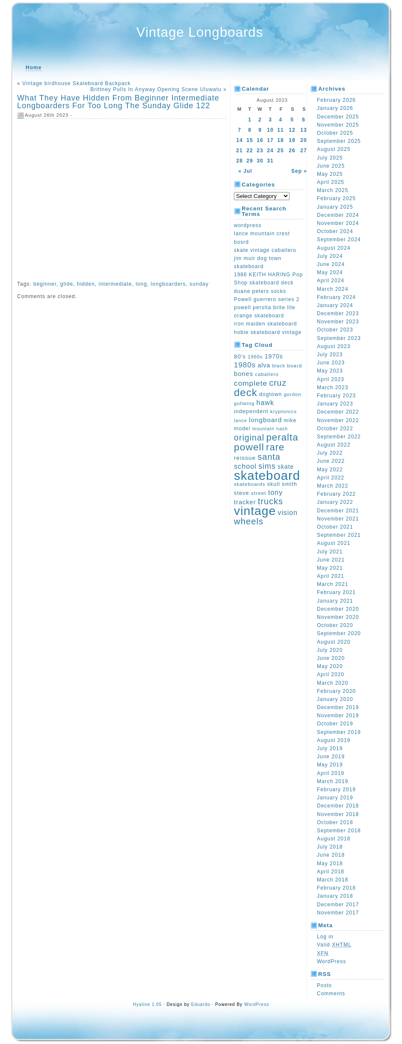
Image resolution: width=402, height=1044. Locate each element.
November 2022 (338, 420)
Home (33, 68)
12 (292, 130)
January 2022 (335, 502)
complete (250, 383)
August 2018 (333, 839)
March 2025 (332, 190)
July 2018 (330, 847)
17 (270, 140)
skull (273, 484)
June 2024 (331, 264)
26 (292, 151)
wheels (248, 521)
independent (251, 411)
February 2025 (336, 198)
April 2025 (330, 182)
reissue (245, 458)
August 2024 (333, 248)
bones (243, 373)
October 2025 (335, 133)
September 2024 (339, 240)
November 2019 (338, 716)
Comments (331, 994)
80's (240, 356)
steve (241, 493)
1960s (255, 356)
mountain (263, 428)
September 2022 (339, 437)
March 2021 (332, 584)
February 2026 (336, 100)
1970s (274, 356)
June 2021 (331, 560)
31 (270, 161)
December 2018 (338, 806)
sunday (199, 284)
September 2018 (339, 831)
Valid (334, 945)
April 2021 (330, 576)
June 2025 (331, 166)
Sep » (299, 171)
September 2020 (339, 633)
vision (288, 512)
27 (303, 151)
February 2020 (336, 691)
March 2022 (332, 486)
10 (270, 130)
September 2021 (339, 535)
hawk (265, 402)
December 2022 (338, 412)
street (258, 493)
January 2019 (335, 798)
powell (249, 446)
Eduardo (200, 1004)
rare (275, 447)
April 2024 (330, 281)
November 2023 (338, 322)
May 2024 (330, 272)
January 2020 (335, 699)
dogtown (270, 394)
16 (260, 140)
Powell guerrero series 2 (266, 299)
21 (239, 151)
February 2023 (336, 396)
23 (260, 151)
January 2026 (335, 108)
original (249, 437)
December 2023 (338, 313)
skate (286, 467)
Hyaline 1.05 (147, 1004)
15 (249, 140)
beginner (44, 284)
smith (289, 484)
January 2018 (335, 896)
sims (267, 466)
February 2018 (336, 888)
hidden (86, 284)
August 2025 (333, 149)
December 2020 (338, 609)
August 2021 (333, 543)
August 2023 (333, 346)
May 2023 (330, 371)
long (141, 284)
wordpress (247, 225)
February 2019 (336, 790)
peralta (282, 437)
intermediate (115, 284)
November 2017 (338, 913)
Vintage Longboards (199, 32)
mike (290, 420)
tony (275, 492)
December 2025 (338, 117)
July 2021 (330, 552)
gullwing (244, 403)
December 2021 (338, 511)
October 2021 (335, 527)
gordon (293, 394)
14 (239, 140)
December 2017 (338, 905)
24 (270, 151)
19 (292, 140)
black (278, 365)
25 (280, 151)
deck (245, 392)
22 (249, 151)
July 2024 (330, 256)
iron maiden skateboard (265, 324)
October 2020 (335, 625)
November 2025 (338, 125)
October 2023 (335, 330)
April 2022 (330, 478)
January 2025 (335, 207)
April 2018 (330, 872)
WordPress (331, 961)
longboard (265, 419)
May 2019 (330, 765)
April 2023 (330, 379)
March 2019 (332, 781)
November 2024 (338, 223)
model (242, 429)
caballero (266, 374)
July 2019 (330, 748)
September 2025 (339, 141)
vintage (255, 511)
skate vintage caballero (265, 250)
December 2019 (338, 707)
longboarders (168, 284)
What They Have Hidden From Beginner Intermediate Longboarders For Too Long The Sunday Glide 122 (118, 102)
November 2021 (338, 519)
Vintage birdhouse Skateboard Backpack (76, 83)
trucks (270, 501)
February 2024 (336, 297)
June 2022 (331, 461)
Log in (325, 937)
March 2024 (332, 289)
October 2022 (335, 429)
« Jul (245, 171)
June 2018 (331, 855)
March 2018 (332, 880)
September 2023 (339, 338)
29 (249, 161)
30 (260, 161)
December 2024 (338, 215)
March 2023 (332, 387)
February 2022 (336, 494)
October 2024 (335, 231)
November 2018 (338, 814)
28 (239, 161)
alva (263, 365)
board (294, 366)
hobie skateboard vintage (268, 332)
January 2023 (335, 404)
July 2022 (330, 453)
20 (303, 140)
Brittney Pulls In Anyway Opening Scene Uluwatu (156, 89)
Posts (324, 985)
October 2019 (335, 724)
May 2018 (330, 864)
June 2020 (331, 658)
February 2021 (336, 592)
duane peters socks (260, 291)
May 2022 (330, 470)
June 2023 (331, 363)
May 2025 (330, 174)
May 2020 (330, 666)
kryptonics (283, 411)
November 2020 (338, 617)
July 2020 (330, 650)
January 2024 (335, 305)
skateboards (249, 484)
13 (303, 130)
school (245, 466)
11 (280, 130)
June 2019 (331, 757)
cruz (278, 382)
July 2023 (330, 355)
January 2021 (335, 601)
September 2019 (339, 732)
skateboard (267, 475)
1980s (245, 365)
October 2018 (335, 822)
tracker (245, 502)
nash (282, 428)
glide (66, 284)
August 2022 (333, 445)
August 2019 (333, 740)
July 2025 (330, 158)
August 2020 (333, 642)
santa (268, 456)
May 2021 (330, 568)
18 (280, 140)
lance (240, 420)
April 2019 (330, 773)
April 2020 (330, 674)
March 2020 (332, 683)
